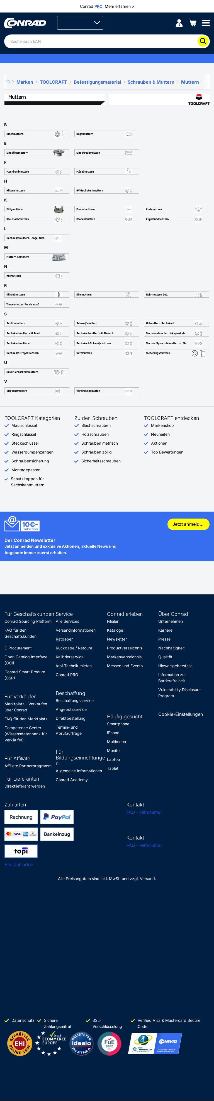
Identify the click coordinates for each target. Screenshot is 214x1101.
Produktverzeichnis (124, 648)
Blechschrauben (96, 425)
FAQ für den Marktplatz (26, 718)
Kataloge (115, 630)
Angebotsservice (71, 709)
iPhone (113, 732)
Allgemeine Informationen (79, 770)
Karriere (165, 630)
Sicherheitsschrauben (101, 461)
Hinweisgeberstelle (175, 665)
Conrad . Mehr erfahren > (107, 6)
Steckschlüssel (24, 443)
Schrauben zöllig (96, 452)
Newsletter (117, 639)
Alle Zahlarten (18, 864)
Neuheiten (160, 434)
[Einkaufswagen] (192, 22)
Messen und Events (125, 665)
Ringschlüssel (23, 434)
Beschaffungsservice (75, 700)
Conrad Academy (72, 779)
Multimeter (117, 741)
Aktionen (159, 443)
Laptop (113, 759)
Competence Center (22, 727)
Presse (164, 639)
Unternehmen (170, 621)
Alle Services (67, 621)
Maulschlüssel (24, 425)
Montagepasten (25, 469)
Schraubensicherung (30, 461)
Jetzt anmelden (188, 524)
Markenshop (162, 425)
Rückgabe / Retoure (74, 648)
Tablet (112, 768)
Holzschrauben (95, 434)
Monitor (114, 750)
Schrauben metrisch (99, 443)
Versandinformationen (76, 630)
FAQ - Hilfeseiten (144, 812)
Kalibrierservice (70, 656)
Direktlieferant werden (24, 786)
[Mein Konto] (179, 22)
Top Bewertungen (167, 452)
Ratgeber (64, 639)
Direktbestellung (71, 718)
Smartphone (118, 723)
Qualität (165, 656)
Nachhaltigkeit (171, 648)
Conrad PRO (67, 674)
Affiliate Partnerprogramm (28, 765)
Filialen (113, 621)
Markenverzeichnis (124, 656)
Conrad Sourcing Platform (28, 621)
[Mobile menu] (206, 22)
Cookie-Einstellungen (180, 714)
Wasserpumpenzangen (32, 452)
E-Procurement (18, 648)
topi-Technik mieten (74, 665)
